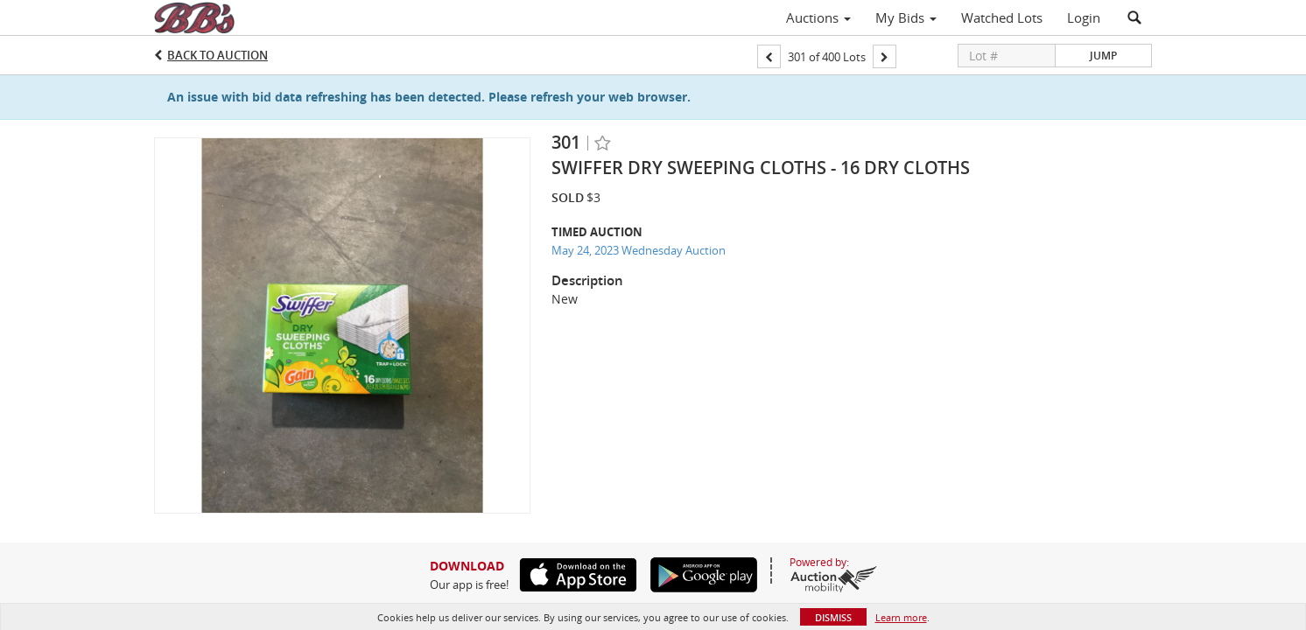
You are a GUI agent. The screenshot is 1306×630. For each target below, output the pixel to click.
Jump (1103, 55)
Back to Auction (217, 55)
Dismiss (833, 617)
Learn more (901, 617)
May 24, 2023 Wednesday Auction (638, 250)
